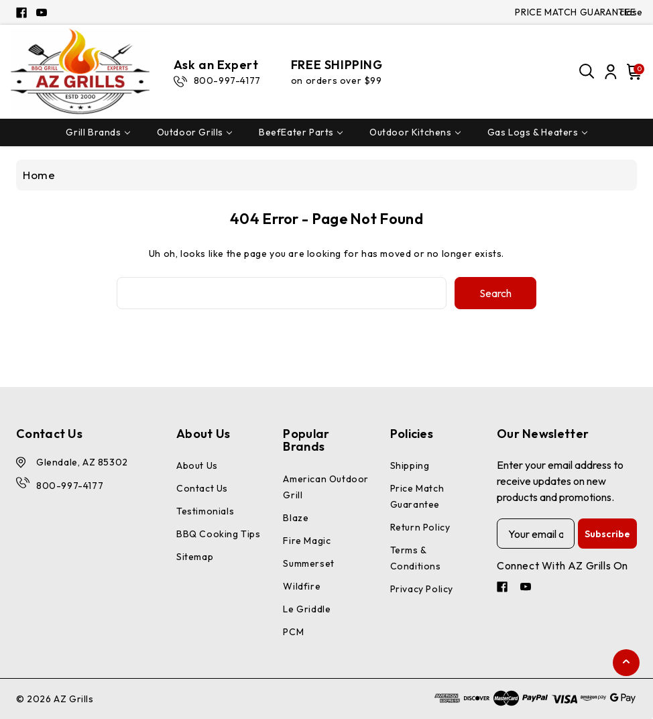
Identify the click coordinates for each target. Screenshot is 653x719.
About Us (197, 465)
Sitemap (194, 557)
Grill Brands (97, 132)
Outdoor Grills (194, 132)
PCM (293, 632)
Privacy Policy (421, 589)
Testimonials (205, 511)
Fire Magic (307, 541)
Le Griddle (307, 609)
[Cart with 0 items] (632, 72)
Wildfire (301, 586)
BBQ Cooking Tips (218, 534)
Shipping (410, 465)
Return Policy (420, 527)
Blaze (295, 518)
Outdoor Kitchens (415, 132)
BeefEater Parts (301, 132)
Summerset (308, 563)
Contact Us (202, 488)
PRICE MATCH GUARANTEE (575, 12)
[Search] (587, 72)
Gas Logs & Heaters (537, 132)
